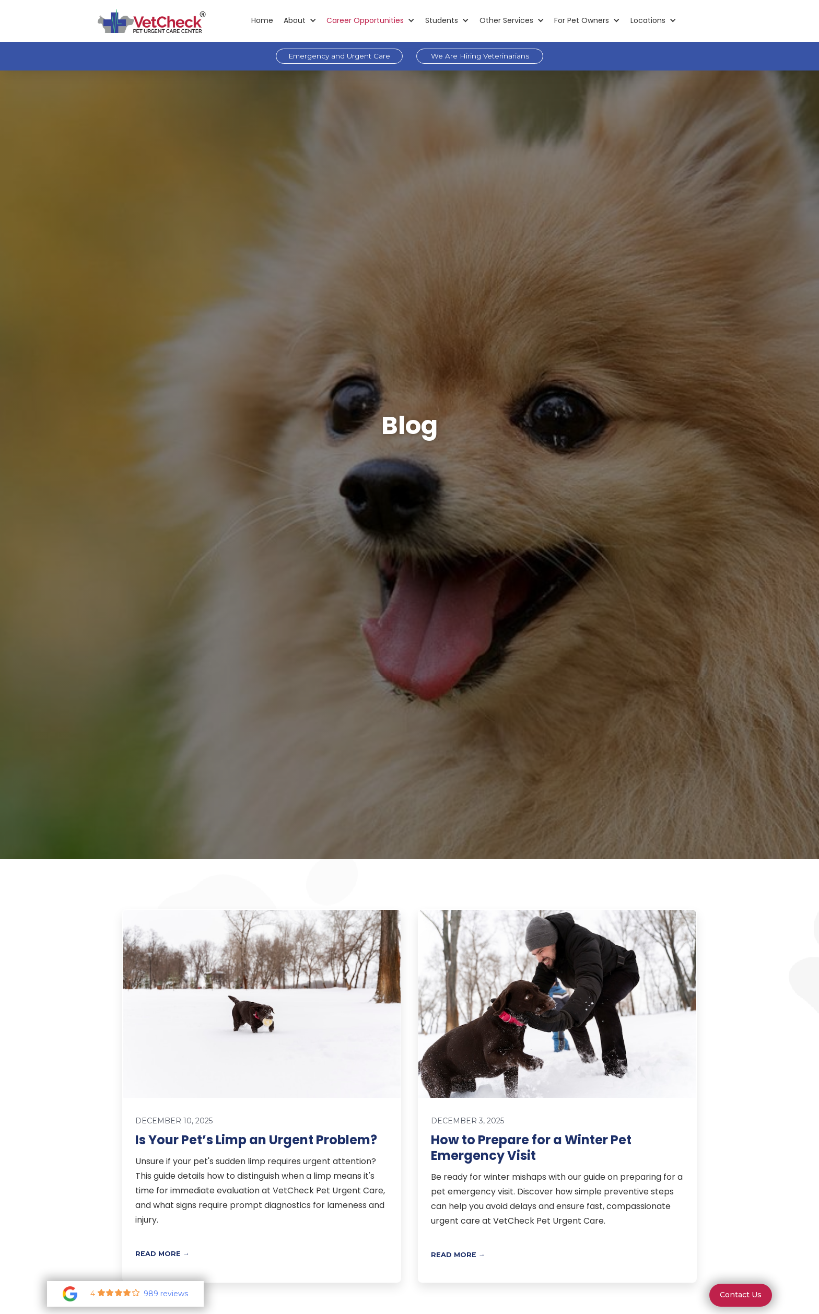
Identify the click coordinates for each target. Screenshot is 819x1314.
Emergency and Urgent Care (339, 56)
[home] (151, 20)
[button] (300, 20)
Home (262, 20)
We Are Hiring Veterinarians (480, 56)
